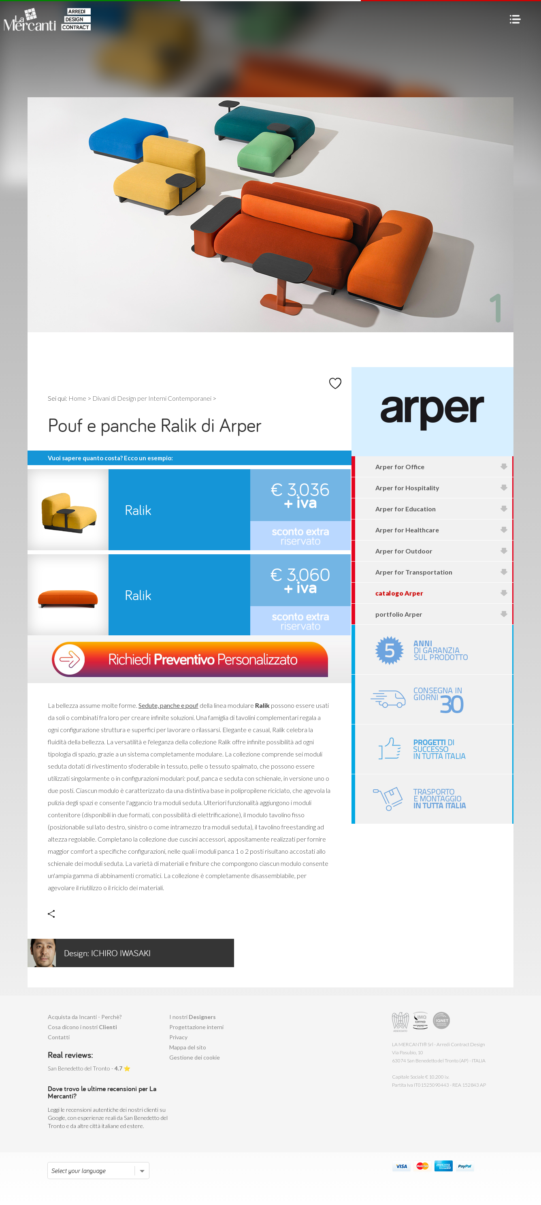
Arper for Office (441, 466)
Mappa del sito (187, 1047)
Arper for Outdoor (441, 551)
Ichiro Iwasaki (89, 953)
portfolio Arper (441, 614)
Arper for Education (441, 509)
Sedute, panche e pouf (168, 705)
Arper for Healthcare (441, 530)
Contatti (59, 1037)
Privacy (178, 1037)
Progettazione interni (196, 1026)
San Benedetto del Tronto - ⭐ (89, 1068)
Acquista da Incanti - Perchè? (85, 1016)
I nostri (192, 1016)
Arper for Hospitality (441, 487)
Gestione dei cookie (194, 1057)
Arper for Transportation (441, 572)
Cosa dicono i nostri (82, 1026)
